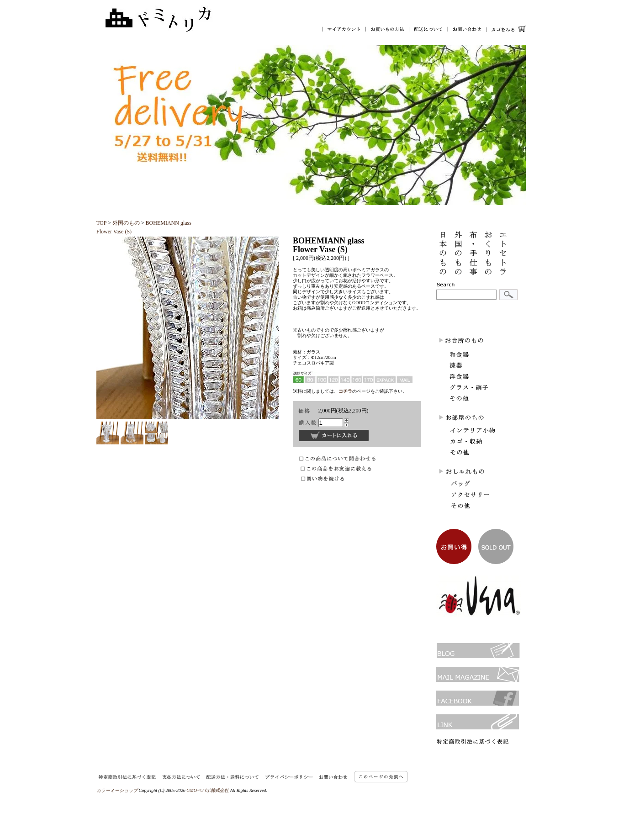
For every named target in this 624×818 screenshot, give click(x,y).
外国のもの (126, 223)
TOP (101, 223)
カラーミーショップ (116, 790)
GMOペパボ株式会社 (207, 790)
